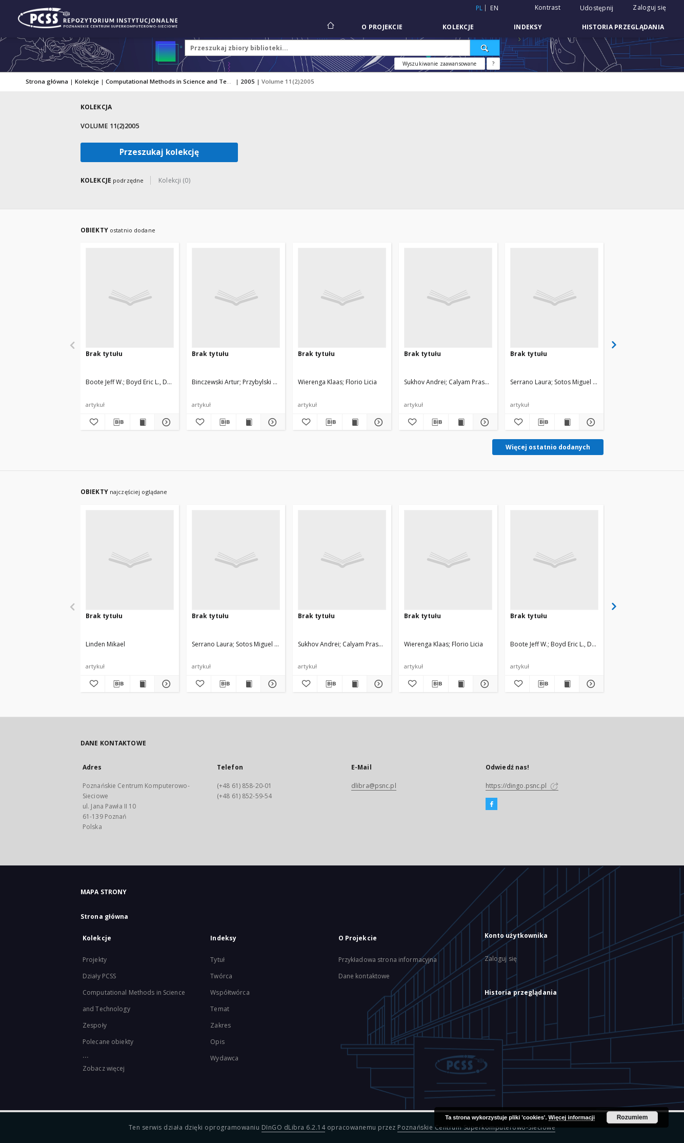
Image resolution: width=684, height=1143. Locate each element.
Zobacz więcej (104, 1068)
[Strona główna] (329, 26)
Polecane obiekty (108, 1041)
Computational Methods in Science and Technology (180, 81)
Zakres (220, 1025)
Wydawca (224, 1058)
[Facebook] (491, 804)
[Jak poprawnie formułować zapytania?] (493, 63)
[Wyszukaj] (485, 48)
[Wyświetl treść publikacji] (142, 422)
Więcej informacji (572, 1117)
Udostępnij (597, 8)
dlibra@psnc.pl (373, 785)
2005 (247, 81)
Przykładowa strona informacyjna (387, 959)
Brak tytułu (104, 353)
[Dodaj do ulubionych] (93, 422)
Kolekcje (458, 27)
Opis (217, 1041)
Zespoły (95, 1025)
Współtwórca (229, 992)
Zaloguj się (649, 7)
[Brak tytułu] (129, 297)
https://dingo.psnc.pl (522, 785)
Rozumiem (632, 1117)
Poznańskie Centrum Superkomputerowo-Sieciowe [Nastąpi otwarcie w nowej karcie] (476, 1127)
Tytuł (217, 959)
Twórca (221, 976)
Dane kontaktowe (364, 976)
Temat (219, 1008)
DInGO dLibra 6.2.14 (293, 1127)
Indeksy (528, 27)
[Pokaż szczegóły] (165, 422)
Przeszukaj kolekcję (159, 152)
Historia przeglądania (623, 27)
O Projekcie (382, 27)
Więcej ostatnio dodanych (548, 447)
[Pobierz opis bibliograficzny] (117, 422)
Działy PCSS (99, 976)
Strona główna (47, 81)
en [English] (494, 8)
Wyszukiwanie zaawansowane (440, 63)
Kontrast (547, 7)
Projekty (95, 959)
